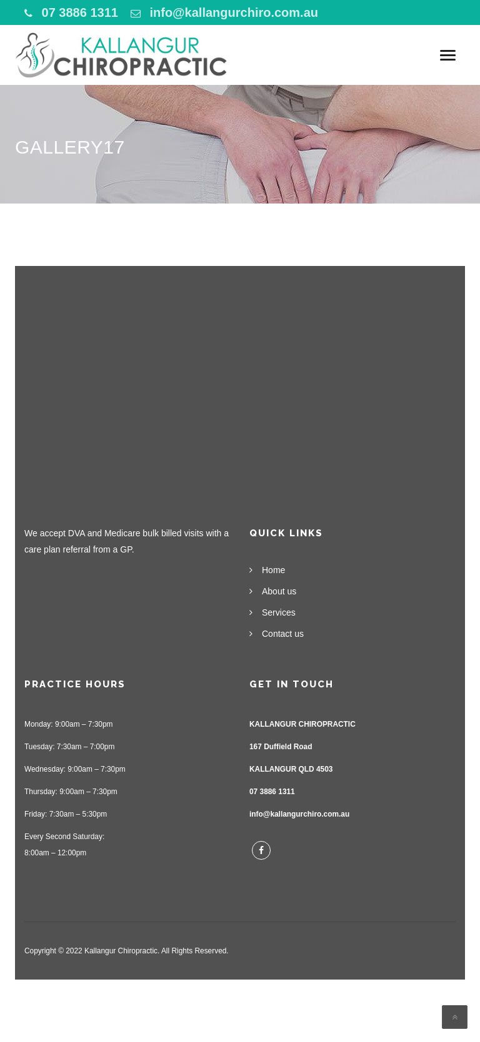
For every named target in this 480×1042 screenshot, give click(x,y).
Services (279, 612)
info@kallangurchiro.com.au (233, 12)
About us (279, 591)
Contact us (283, 634)
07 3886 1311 (80, 12)
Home (273, 570)
